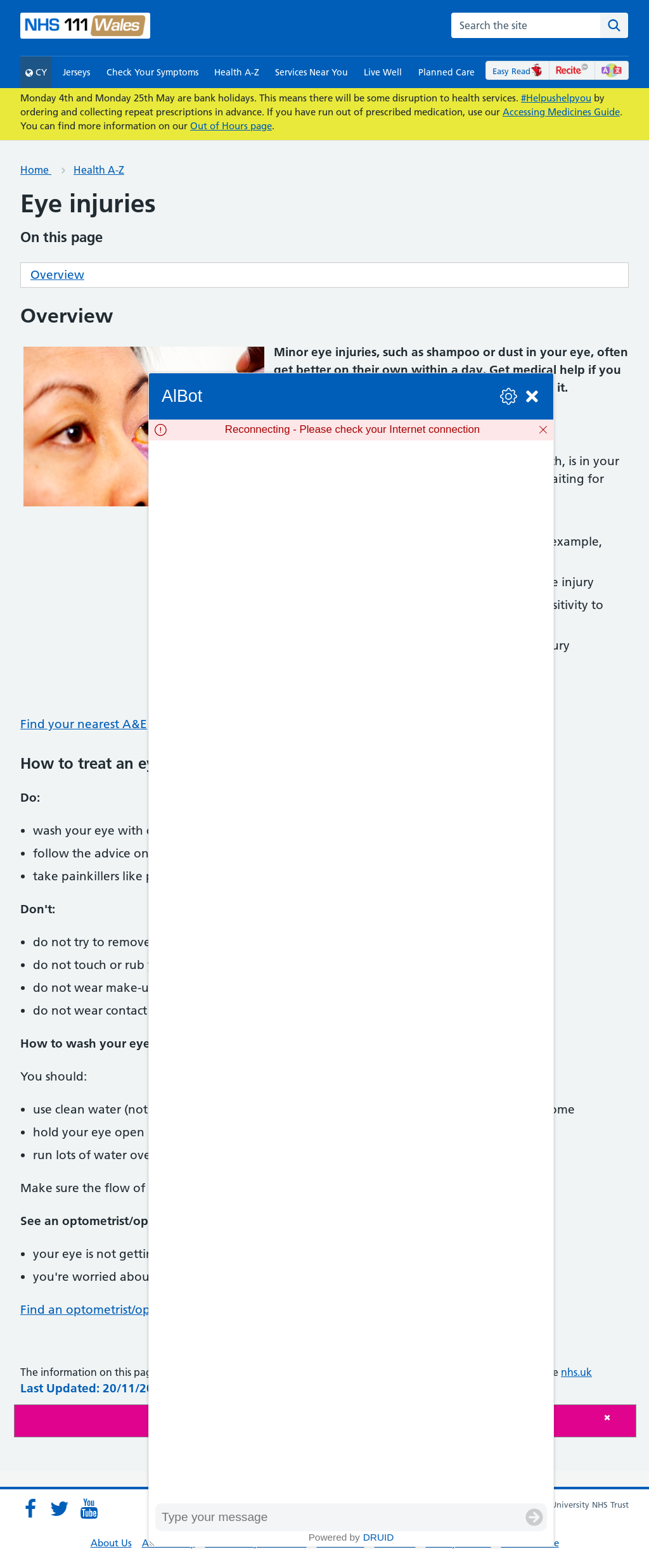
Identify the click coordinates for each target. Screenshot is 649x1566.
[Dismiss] (543, 430)
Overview (57, 274)
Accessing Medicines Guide (561, 112)
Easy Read (517, 71)
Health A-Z (236, 72)
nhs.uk (576, 1372)
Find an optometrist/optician (100, 1309)
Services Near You (311, 72)
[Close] (616, 1417)
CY (36, 72)
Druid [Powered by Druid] (378, 1537)
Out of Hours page (231, 126)
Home (35, 170)
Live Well (383, 72)
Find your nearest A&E (83, 724)
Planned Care (446, 72)
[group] (351, 971)
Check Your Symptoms (152, 72)
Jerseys (76, 72)
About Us (111, 1543)
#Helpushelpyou (556, 98)
